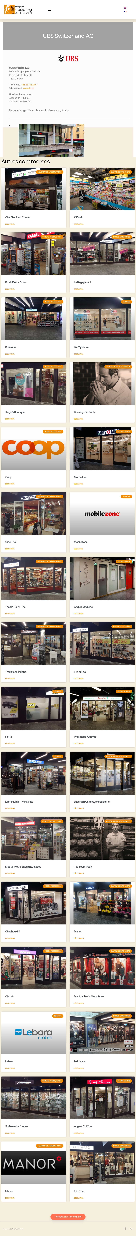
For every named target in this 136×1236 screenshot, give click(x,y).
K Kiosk (78, 217)
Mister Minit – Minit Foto (19, 801)
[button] (50, 9)
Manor (78, 931)
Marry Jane (80, 477)
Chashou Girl (12, 931)
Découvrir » (10, 224)
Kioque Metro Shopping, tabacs (23, 866)
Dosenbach (11, 347)
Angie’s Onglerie (83, 606)
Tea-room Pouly (83, 866)
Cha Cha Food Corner (17, 217)
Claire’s (9, 996)
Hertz (8, 736)
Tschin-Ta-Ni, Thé (15, 606)
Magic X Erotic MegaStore (89, 996)
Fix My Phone (81, 347)
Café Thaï (10, 541)
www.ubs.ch (29, 88)
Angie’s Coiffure (83, 1126)
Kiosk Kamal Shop (15, 282)
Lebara (9, 1061)
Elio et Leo (80, 671)
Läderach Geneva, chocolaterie (92, 801)
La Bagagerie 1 (82, 282)
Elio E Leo (79, 1191)
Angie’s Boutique (15, 412)
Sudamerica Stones (16, 1126)
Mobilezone (81, 541)
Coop (8, 477)
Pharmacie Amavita (85, 736)
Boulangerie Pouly (84, 412)
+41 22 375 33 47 (30, 84)
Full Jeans (80, 1061)
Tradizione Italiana (15, 671)
